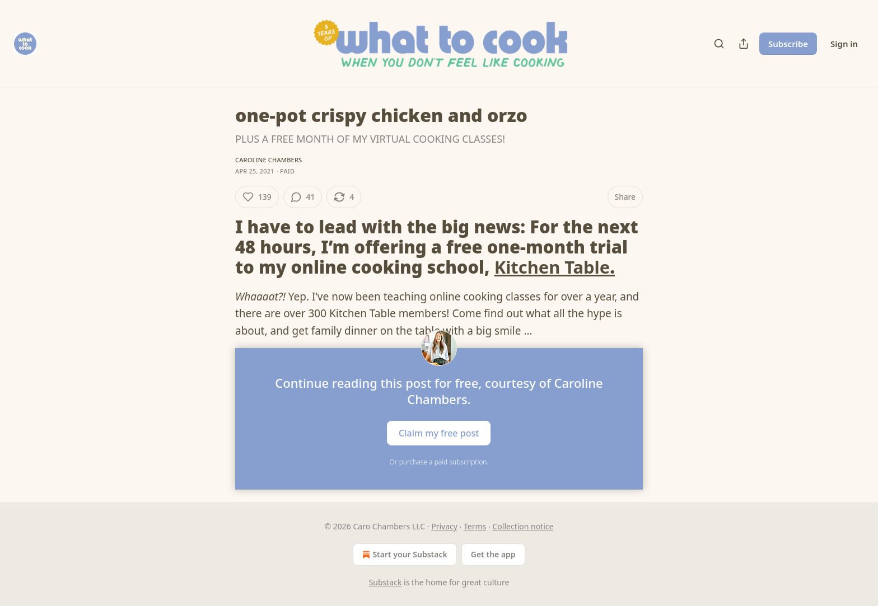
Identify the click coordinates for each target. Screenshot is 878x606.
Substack (385, 582)
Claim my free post (439, 432)
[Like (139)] (257, 197)
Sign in (844, 43)
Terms (475, 526)
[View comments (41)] (303, 197)
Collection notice (523, 526)
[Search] (719, 43)
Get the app (493, 554)
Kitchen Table (552, 267)
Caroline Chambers (268, 160)
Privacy (444, 526)
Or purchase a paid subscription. (439, 462)
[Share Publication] (743, 43)
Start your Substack (403, 554)
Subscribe (788, 43)
